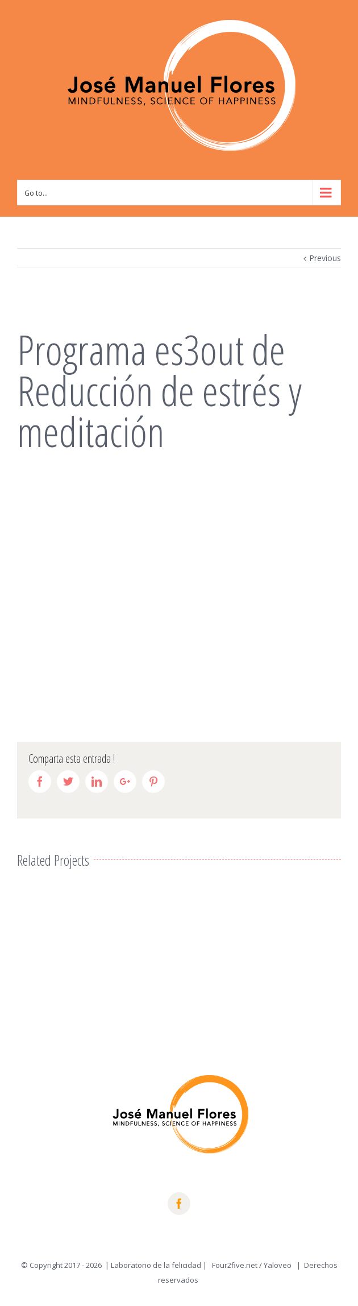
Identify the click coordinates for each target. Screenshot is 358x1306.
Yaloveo (278, 1265)
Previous (325, 258)
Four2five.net (234, 1265)
